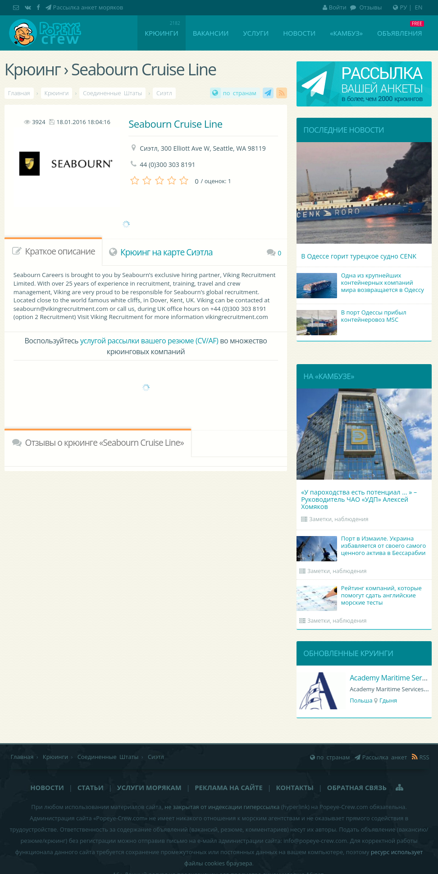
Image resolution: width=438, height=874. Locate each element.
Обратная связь (357, 787)
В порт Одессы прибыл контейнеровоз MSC (352, 316)
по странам (239, 93)
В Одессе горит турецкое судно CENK (358, 256)
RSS (281, 93)
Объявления (399, 32)
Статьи (91, 787)
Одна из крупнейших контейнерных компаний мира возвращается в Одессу (361, 283)
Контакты (294, 787)
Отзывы (370, 7)
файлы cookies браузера (218, 863)
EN (419, 7)
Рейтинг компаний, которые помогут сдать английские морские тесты (360, 596)
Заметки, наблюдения (338, 519)
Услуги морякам (149, 787)
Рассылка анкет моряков (88, 7)
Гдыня (388, 700)
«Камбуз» (346, 32)
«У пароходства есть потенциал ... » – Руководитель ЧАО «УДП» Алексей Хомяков (359, 499)
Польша (361, 700)
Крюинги (161, 32)
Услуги (256, 32)
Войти (335, 7)
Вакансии (211, 32)
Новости (299, 32)
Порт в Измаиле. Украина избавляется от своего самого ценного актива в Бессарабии (362, 546)
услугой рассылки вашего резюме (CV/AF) (149, 341)
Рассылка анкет (268, 93)
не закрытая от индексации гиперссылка (221, 807)
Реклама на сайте (228, 787)
